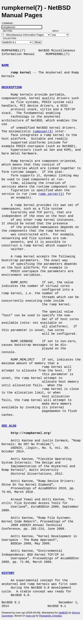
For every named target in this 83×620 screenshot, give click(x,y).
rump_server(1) (51, 194)
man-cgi (30, 615)
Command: (9, 23)
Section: (8, 31)
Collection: (9, 38)
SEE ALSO (9, 426)
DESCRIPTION (12, 87)
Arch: (57, 31)
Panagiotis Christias (50, 615)
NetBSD (63, 612)
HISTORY (8, 573)
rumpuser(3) (43, 131)
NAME (5, 65)
